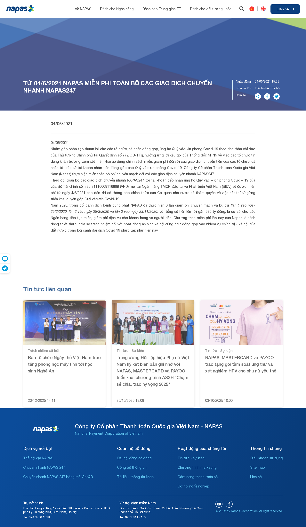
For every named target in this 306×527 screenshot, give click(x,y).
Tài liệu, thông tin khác (135, 477)
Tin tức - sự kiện (191, 458)
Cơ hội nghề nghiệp (193, 486)
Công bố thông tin (132, 467)
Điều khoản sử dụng (266, 458)
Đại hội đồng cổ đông (134, 458)
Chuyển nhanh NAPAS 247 (44, 467)
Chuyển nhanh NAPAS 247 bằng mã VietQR (58, 477)
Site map (257, 467)
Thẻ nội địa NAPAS (38, 458)
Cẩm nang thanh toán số (198, 477)
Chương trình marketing (197, 467)
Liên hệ (285, 9)
